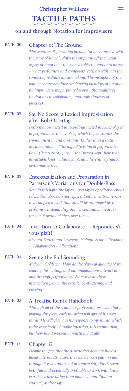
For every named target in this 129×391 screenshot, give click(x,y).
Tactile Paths (64, 18)
